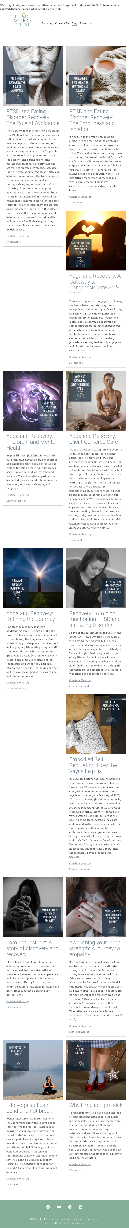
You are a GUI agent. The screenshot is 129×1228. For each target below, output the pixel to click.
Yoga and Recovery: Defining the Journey (30, 616)
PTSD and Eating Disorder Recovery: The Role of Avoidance (32, 117)
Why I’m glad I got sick (95, 1105)
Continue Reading (17, 235)
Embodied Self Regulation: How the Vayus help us (93, 765)
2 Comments (13, 241)
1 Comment (75, 202)
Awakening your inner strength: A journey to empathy (94, 948)
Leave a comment (16, 500)
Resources (86, 23)
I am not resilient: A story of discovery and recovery (32, 948)
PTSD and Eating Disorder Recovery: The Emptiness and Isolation (92, 120)
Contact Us (62, 23)
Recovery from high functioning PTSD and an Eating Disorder (95, 619)
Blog (74, 23)
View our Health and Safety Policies (64, 1223)
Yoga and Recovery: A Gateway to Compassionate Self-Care (95, 285)
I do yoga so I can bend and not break (29, 1108)
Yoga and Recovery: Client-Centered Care (93, 439)
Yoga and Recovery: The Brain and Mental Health (31, 442)
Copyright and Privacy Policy (83, 1219)
